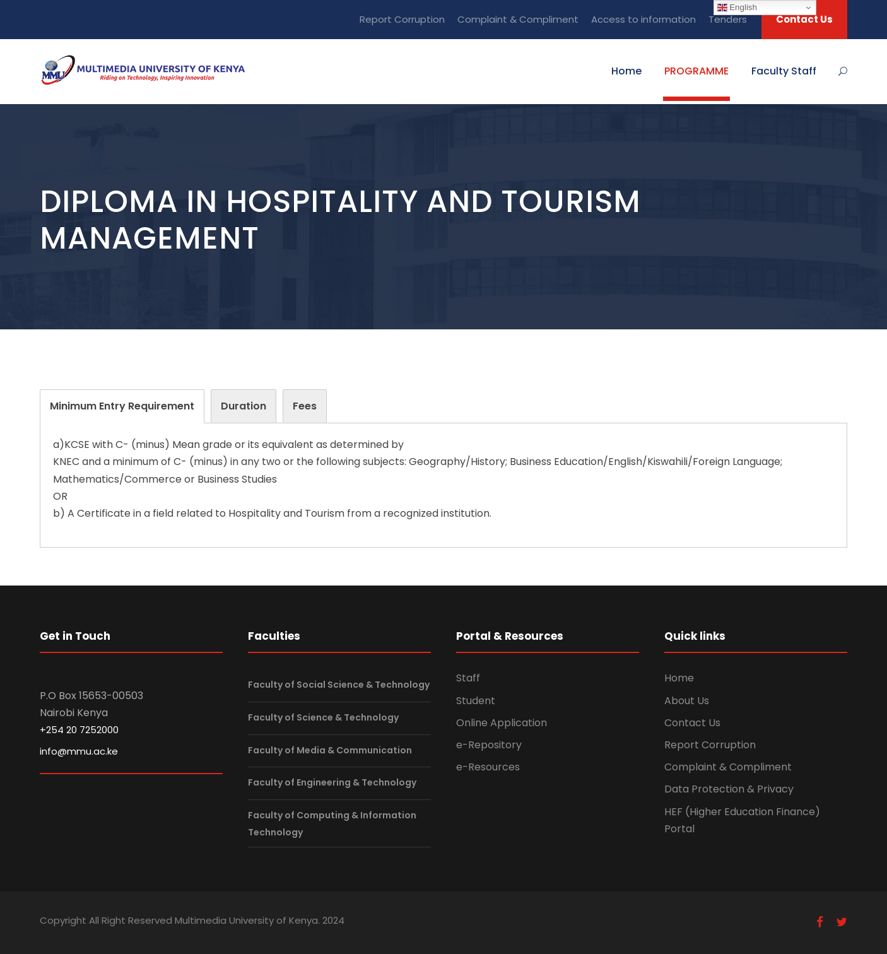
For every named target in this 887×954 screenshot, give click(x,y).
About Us (686, 700)
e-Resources (488, 767)
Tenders (727, 19)
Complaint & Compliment (518, 19)
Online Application (501, 723)
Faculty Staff (783, 71)
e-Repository (489, 745)
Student (475, 700)
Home (626, 71)
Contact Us (804, 19)
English (737, 8)
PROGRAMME (696, 71)
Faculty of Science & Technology (323, 717)
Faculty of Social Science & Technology (339, 685)
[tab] (122, 406)
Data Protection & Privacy (729, 789)
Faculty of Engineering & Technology (332, 782)
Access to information (643, 19)
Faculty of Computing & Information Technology (332, 824)
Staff (468, 678)
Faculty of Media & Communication (330, 750)
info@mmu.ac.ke (79, 751)
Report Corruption (402, 19)
